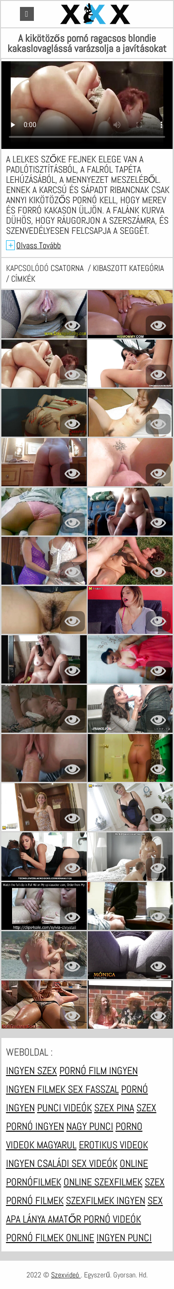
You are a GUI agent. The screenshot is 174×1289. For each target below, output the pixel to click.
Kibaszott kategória (128, 268)
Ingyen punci (124, 1237)
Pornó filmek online (50, 1237)
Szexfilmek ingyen (105, 1200)
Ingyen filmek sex (45, 1089)
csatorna (68, 268)
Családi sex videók (77, 1163)
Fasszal (102, 1089)
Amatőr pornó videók (94, 1218)
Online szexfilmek (103, 1181)
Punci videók (64, 1107)
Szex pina (114, 1107)
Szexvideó (66, 1275)
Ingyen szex (31, 1070)
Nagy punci (89, 1126)
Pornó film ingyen (98, 1070)
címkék (23, 278)
